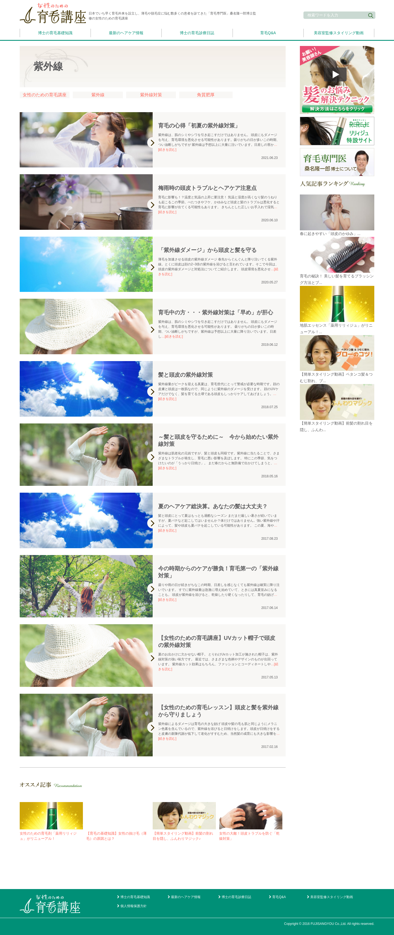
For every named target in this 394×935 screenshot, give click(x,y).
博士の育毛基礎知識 (55, 33)
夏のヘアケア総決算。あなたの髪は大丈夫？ (213, 506)
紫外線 (98, 94)
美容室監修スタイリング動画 (339, 33)
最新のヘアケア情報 (126, 33)
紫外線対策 (151, 94)
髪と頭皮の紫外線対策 (185, 375)
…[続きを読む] (172, 336)
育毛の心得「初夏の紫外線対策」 (199, 126)
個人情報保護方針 (133, 906)
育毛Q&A (268, 33)
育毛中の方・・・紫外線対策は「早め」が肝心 (215, 312)
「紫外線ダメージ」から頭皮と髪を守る (207, 250)
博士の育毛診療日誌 (197, 33)
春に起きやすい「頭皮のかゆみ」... (330, 233)
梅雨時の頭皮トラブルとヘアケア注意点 (207, 188)
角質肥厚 (206, 94)
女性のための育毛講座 (44, 94)
